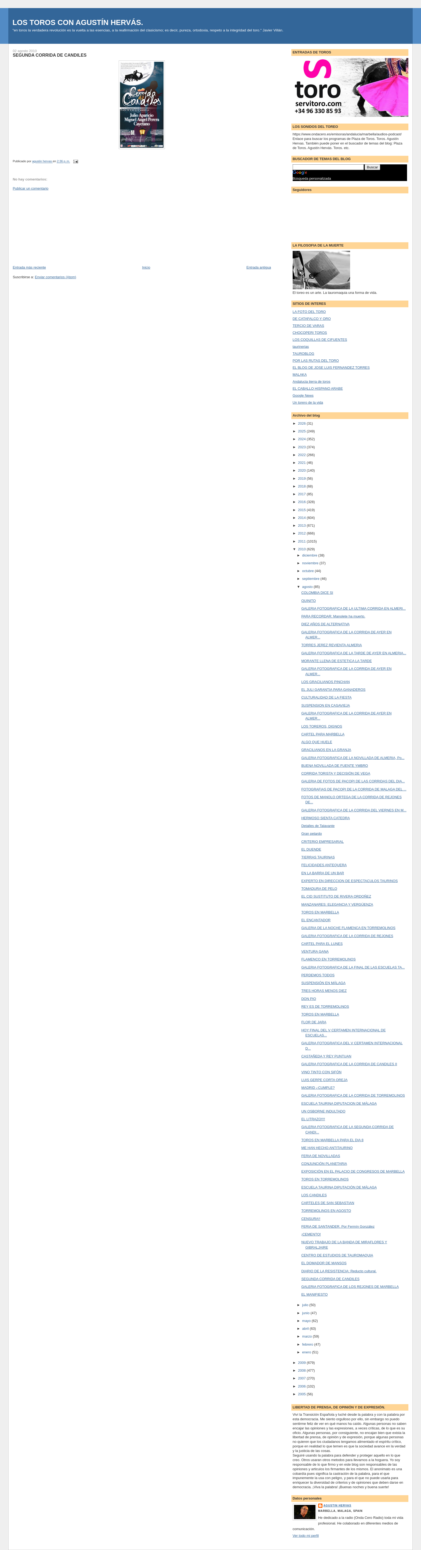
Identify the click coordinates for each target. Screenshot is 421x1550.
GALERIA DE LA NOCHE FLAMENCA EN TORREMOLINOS (348, 928)
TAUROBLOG (303, 354)
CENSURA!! (310, 1219)
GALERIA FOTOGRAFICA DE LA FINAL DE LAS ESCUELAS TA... (353, 967)
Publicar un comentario (30, 188)
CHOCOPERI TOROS (310, 333)
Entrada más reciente (29, 267)
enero (307, 1352)
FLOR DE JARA (313, 1022)
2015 (302, 510)
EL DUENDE (311, 849)
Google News (303, 395)
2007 (302, 1378)
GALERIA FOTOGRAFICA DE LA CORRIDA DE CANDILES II (349, 1064)
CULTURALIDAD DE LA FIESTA (326, 697)
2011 (302, 541)
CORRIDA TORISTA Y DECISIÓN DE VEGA (335, 773)
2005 (302, 1394)
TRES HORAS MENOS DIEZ (324, 991)
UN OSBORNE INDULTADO (323, 1111)
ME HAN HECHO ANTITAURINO (327, 1148)
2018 (302, 486)
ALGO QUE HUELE (316, 742)
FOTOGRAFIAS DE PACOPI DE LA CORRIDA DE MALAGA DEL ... (353, 789)
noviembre (310, 563)
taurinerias (301, 347)
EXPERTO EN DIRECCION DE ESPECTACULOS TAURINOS (349, 881)
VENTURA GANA (315, 951)
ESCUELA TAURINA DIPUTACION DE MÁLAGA (339, 1103)
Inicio (146, 267)
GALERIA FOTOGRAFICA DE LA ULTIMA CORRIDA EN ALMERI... (353, 608)
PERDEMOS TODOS (318, 975)
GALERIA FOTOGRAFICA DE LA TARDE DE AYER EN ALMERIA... (353, 653)
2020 (302, 470)
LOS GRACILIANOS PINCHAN (325, 682)
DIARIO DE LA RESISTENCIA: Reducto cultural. (338, 1271)
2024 (302, 439)
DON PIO (308, 999)
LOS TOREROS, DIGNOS (321, 726)
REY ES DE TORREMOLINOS (325, 1007)
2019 (302, 478)
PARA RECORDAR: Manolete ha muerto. (333, 616)
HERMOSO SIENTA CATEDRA (325, 818)
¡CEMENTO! (311, 1234)
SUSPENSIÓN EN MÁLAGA (323, 983)
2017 (302, 494)
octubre (308, 571)
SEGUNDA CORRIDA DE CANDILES (330, 1279)
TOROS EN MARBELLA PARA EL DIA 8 (332, 1140)
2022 (302, 455)
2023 (302, 447)
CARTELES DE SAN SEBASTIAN (327, 1203)
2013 (302, 525)
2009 (302, 1363)
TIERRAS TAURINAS (318, 857)
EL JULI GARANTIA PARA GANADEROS (333, 690)
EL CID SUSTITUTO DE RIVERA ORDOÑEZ (336, 896)
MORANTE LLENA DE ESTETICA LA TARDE (336, 661)
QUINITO (308, 601)
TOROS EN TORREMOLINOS (325, 1179)
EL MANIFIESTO (314, 1294)
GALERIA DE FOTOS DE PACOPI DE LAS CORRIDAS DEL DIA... (353, 781)
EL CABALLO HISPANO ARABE (318, 388)
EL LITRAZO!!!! (313, 1119)
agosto (308, 587)
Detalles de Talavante (318, 826)
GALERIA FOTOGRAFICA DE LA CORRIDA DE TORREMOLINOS (353, 1095)
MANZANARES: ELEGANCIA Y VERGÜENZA (337, 904)
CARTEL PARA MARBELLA (322, 734)
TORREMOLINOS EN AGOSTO (326, 1211)
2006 (302, 1386)
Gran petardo (311, 834)
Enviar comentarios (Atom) (55, 277)
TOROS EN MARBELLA (320, 912)
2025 (302, 431)
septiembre (311, 579)
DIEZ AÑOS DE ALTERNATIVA (325, 624)
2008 (302, 1370)
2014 (302, 518)
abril (306, 1329)
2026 (302, 423)
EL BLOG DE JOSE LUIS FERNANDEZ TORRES (331, 368)
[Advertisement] (53, 227)
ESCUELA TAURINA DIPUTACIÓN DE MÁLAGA (339, 1187)
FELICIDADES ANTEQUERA (324, 865)
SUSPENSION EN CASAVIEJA (325, 705)
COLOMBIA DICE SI (317, 593)
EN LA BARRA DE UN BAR (322, 873)
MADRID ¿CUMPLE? (318, 1088)
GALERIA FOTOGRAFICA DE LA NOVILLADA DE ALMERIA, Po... (352, 758)
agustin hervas (337, 1505)
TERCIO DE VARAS (308, 326)
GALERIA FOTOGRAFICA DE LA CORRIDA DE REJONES (347, 936)
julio (305, 1305)
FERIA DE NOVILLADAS (320, 1156)
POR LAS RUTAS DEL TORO (316, 361)
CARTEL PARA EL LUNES (322, 944)
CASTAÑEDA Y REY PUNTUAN (326, 1056)
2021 (302, 463)
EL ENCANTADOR (316, 920)
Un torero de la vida (308, 402)
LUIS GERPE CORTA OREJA (324, 1080)
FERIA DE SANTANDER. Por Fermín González (338, 1226)
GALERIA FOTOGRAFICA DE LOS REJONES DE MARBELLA (350, 1287)
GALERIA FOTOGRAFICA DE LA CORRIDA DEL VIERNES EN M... (354, 810)
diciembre (310, 555)
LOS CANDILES (314, 1195)
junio (306, 1313)
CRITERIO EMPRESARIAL (322, 842)
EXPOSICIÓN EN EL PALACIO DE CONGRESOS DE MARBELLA (353, 1171)
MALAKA (300, 375)
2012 (302, 533)
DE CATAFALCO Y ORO (312, 319)
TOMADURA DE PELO (319, 889)
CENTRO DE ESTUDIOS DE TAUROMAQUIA (337, 1255)
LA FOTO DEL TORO (309, 312)
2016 (302, 502)
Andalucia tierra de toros (312, 382)
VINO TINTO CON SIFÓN (321, 1072)
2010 (302, 549)
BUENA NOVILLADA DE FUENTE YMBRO (334, 766)
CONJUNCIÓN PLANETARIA (324, 1164)
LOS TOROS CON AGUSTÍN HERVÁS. (77, 22)
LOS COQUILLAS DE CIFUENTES (320, 340)
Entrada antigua (258, 267)
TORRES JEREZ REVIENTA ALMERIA (331, 645)
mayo (306, 1321)
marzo (307, 1336)
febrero (308, 1344)
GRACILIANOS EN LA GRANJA (326, 750)
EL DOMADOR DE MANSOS (324, 1263)
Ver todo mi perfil (306, 1536)
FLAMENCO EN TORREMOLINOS (328, 959)
